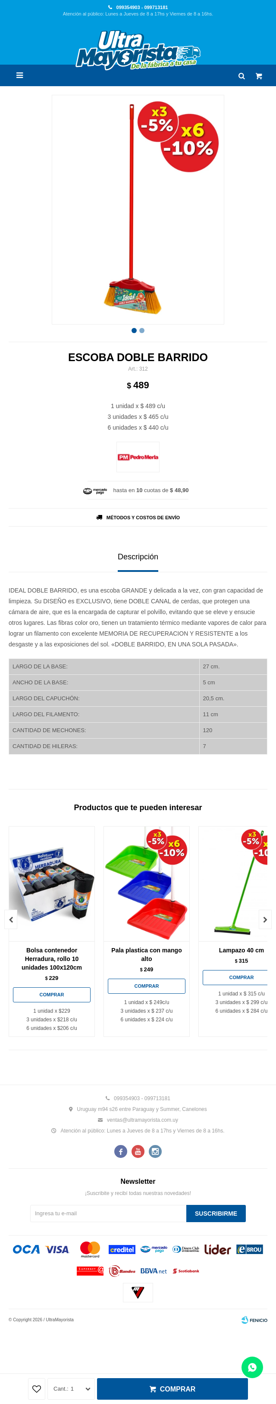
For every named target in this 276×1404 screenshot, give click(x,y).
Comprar (178, 1389)
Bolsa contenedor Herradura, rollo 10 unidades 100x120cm (52, 959)
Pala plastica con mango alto (146, 954)
